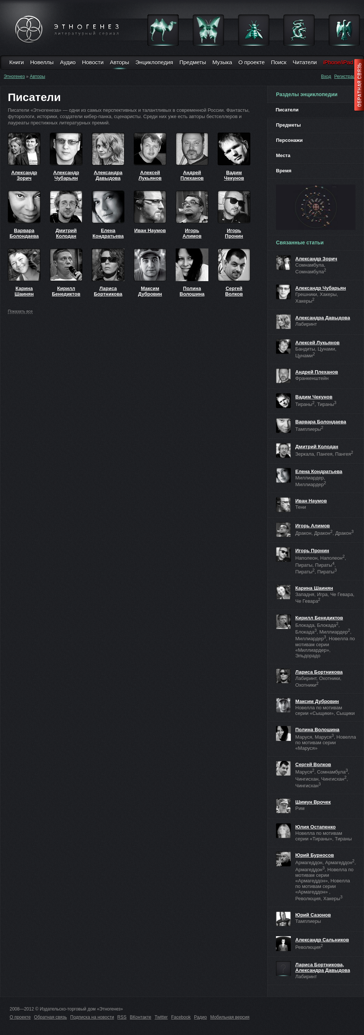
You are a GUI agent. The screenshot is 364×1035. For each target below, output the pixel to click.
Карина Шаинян (24, 291)
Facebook (181, 1017)
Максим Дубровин (150, 291)
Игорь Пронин (234, 233)
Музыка (222, 62)
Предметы (192, 62)
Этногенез (14, 76)
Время (284, 170)
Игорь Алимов (191, 233)
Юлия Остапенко (315, 827)
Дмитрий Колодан (66, 233)
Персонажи (289, 140)
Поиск (279, 62)
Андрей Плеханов (192, 175)
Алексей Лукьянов (150, 175)
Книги (16, 62)
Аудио (67, 62)
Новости (93, 62)
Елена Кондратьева (108, 233)
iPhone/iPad (338, 62)
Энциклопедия (154, 62)
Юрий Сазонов (313, 915)
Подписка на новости (92, 1017)
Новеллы (41, 62)
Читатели (305, 62)
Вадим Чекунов (234, 175)
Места (283, 155)
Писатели (287, 110)
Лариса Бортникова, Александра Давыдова (322, 967)
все (20, 311)
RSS (122, 1017)
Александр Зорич (24, 175)
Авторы (119, 62)
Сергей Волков (234, 291)
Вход (326, 76)
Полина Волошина (192, 291)
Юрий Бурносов (314, 855)
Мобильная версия (230, 1017)
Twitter (161, 1017)
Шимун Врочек (313, 802)
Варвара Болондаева (24, 233)
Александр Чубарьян (66, 175)
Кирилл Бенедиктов (66, 291)
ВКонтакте (141, 1017)
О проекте (251, 62)
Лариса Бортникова (108, 291)
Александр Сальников (322, 940)
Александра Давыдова (108, 175)
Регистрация (347, 76)
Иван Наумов (150, 230)
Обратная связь (50, 1017)
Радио (200, 1017)
